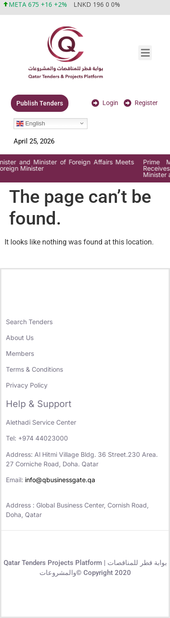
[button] (145, 52)
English (30, 123)
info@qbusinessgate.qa (60, 480)
